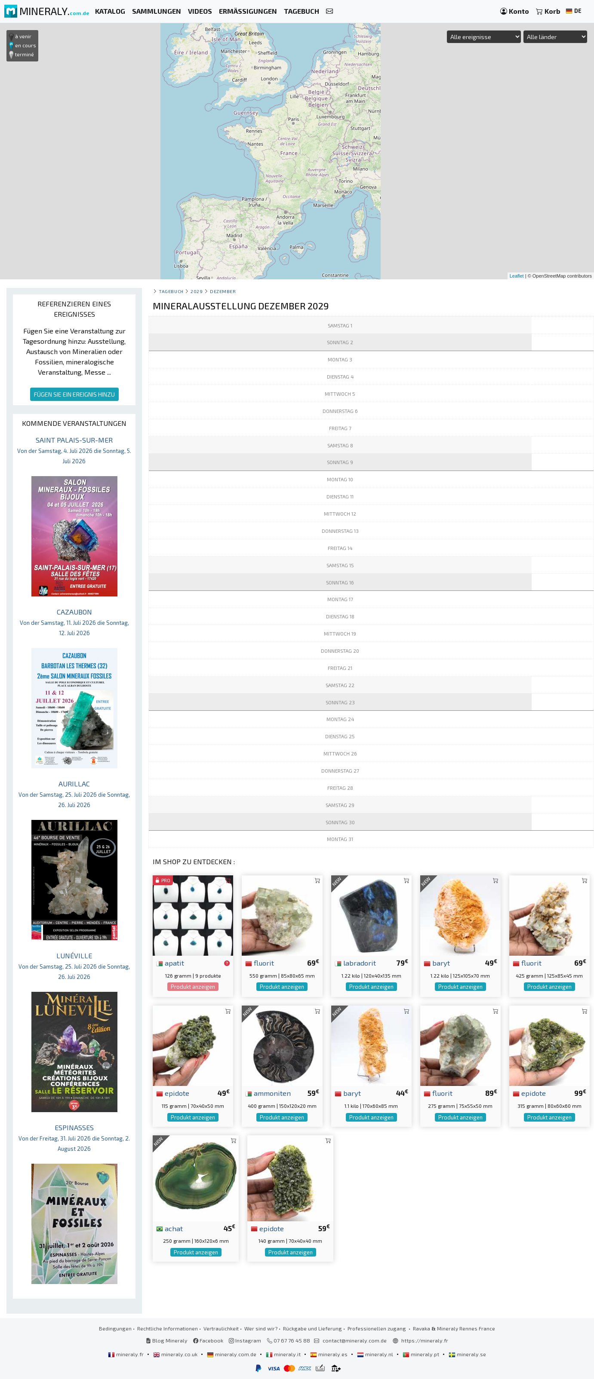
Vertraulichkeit (221, 1328)
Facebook (208, 1340)
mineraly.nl (375, 1354)
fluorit (259, 962)
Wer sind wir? (260, 1328)
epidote (172, 1093)
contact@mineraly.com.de (355, 1340)
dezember (223, 291)
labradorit (355, 962)
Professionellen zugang (377, 1328)
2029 (197, 291)
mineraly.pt (421, 1354)
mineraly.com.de (232, 1354)
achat (169, 1228)
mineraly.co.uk (176, 1354)
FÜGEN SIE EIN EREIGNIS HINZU (74, 394)
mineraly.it (284, 1354)
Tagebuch (171, 291)
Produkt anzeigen (193, 986)
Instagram (245, 1340)
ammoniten (268, 1093)
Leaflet (517, 275)
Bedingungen (115, 1328)
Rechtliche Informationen (167, 1328)
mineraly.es (329, 1354)
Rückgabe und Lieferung (312, 1328)
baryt (437, 962)
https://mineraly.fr (424, 1340)
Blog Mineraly (167, 1340)
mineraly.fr (126, 1354)
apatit (170, 962)
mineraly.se (467, 1354)
